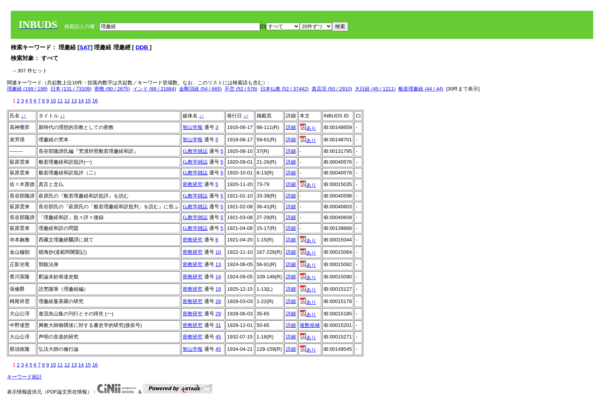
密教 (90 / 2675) (112, 89)
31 (218, 325)
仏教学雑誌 (195, 151)
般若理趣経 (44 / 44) (420, 89)
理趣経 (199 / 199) (27, 89)
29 (218, 314)
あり (308, 128)
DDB (143, 47)
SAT (85, 47)
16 (94, 101)
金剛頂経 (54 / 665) (200, 89)
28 (218, 301)
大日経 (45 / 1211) (375, 89)
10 (53, 101)
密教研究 (193, 184)
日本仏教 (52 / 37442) (284, 89)
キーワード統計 (24, 377)
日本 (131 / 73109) (71, 89)
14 (81, 101)
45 (218, 337)
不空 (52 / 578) (241, 89)
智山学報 (193, 127)
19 (218, 289)
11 (60, 101)
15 (88, 101)
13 (74, 101)
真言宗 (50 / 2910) (332, 89)
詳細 (291, 127)
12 (67, 101)
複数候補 (310, 325)
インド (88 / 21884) (154, 89)
